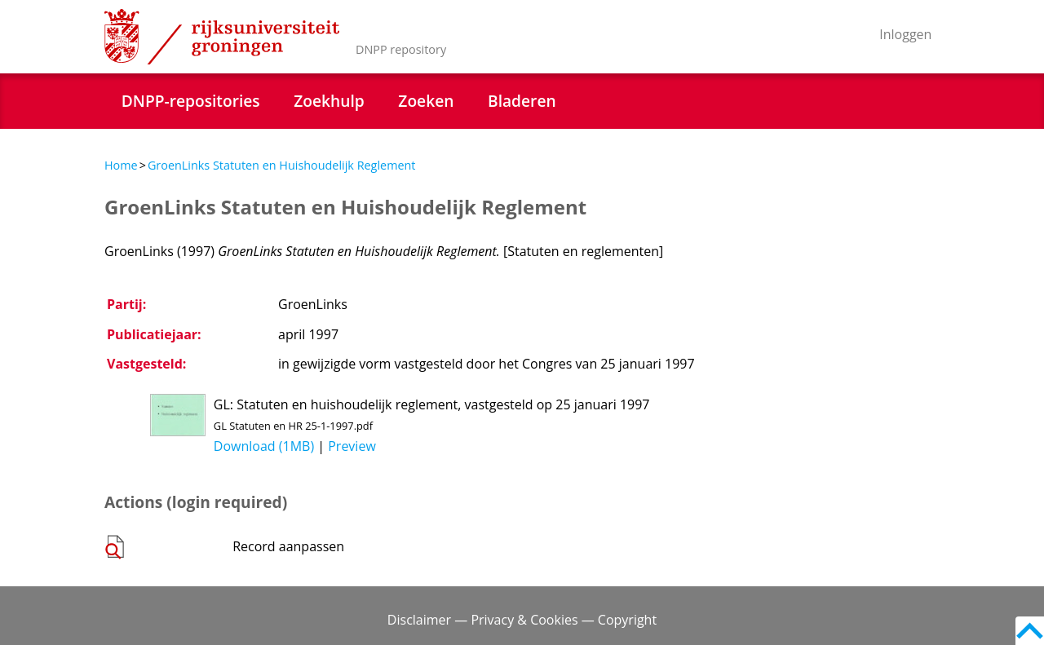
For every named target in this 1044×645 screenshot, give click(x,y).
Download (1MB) (264, 446)
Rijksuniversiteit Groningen (221, 36)
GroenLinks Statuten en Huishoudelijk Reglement (282, 165)
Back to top (1029, 630)
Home (121, 165)
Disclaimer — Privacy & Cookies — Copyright (522, 620)
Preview (352, 446)
